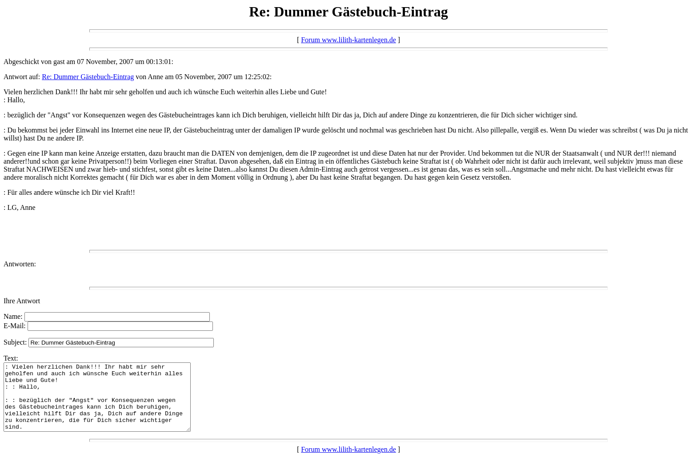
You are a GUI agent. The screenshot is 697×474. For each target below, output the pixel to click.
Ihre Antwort (22, 301)
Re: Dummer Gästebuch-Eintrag (88, 76)
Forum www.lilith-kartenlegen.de (348, 40)
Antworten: (20, 264)
